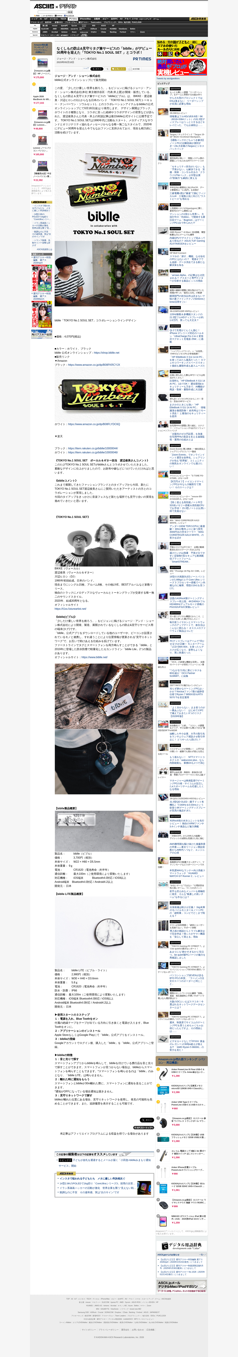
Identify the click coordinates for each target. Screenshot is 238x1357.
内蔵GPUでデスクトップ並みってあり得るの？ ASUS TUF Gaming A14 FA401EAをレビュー (187, 241)
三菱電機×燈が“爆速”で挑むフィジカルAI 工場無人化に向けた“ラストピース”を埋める (188, 196)
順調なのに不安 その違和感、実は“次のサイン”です (89, 1192)
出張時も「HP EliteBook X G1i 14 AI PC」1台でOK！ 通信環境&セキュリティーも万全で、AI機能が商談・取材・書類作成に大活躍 (187, 385)
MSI (93, 26)
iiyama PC (114, 1302)
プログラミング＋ (134, 1316)
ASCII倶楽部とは (44, 249)
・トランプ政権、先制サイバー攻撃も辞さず (41, 243)
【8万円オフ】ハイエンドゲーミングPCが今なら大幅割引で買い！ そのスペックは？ (187, 484)
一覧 (107, 69)
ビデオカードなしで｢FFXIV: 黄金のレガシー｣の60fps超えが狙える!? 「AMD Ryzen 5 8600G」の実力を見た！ (187, 1045)
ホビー (106, 19)
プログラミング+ (110, 22)
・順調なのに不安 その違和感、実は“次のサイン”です (41, 234)
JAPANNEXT (64, 35)
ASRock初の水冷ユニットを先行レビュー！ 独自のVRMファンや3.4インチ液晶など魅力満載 (187, 823)
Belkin (132, 29)
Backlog (113, 32)
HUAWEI (113, 29)
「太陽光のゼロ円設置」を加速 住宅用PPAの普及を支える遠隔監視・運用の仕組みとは (187, 436)
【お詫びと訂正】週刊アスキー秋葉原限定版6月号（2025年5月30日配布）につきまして (181, 1267)
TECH (63, 19)
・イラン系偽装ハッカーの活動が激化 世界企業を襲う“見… (41, 225)
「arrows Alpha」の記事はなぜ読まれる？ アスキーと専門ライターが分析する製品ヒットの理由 (187, 278)
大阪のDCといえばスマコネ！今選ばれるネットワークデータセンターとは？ (187, 1004)
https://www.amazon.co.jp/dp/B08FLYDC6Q (94, 424)
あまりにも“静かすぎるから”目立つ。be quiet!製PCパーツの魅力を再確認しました (187, 954)
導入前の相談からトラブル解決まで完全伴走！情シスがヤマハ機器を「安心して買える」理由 (187, 934)
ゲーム (156, 19)
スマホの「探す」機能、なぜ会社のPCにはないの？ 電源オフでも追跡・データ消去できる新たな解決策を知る (187, 260)
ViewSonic (123, 29)
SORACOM (109, 1312)
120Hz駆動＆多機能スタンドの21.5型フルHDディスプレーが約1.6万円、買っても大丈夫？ (187, 317)
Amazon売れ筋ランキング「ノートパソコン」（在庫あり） (41, 48)
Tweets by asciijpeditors (168, 78)
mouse (54, 26)
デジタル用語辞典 (115, 1319)
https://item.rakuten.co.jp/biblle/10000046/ (93, 452)
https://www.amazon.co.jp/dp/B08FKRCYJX (94, 364)
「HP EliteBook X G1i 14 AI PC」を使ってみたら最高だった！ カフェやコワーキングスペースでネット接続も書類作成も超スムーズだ (188, 361)
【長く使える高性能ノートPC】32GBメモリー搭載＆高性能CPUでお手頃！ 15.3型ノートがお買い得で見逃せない (187, 506)
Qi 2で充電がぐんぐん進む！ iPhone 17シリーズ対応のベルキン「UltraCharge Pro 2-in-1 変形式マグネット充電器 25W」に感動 (187, 336)
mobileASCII (128, 1319)
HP (113, 26)
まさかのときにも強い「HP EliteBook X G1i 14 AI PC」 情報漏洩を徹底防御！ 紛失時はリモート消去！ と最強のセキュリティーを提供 (188, 410)
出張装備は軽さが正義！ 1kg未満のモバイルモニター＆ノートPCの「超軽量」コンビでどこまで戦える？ (187, 911)
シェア (86, 68)
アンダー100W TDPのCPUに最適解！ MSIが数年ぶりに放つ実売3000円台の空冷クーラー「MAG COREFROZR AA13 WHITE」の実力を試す (187, 532)
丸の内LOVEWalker (156, 1322)
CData (103, 32)
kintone (65, 32)
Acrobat (55, 32)
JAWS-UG (98, 1306)
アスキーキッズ (37, 22)
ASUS (103, 26)
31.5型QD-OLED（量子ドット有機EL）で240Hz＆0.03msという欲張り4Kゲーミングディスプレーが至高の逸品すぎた (187, 806)
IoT (45, 19)
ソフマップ (74, 35)
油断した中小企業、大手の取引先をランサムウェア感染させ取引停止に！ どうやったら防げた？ (187, 736)
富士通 (45, 26)
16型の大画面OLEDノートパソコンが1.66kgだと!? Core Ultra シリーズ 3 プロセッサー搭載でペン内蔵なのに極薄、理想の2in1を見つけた (187, 582)
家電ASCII (59, 22)
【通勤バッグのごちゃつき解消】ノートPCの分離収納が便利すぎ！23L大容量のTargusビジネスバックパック (187, 144)
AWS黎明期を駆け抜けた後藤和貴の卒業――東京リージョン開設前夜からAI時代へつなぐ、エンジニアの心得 (187, 848)
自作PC (114, 19)
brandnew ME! (84, 35)
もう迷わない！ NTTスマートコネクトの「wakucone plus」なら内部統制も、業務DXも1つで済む (187, 760)
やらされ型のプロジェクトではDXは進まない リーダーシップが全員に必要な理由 (187, 101)
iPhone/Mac (85, 19)
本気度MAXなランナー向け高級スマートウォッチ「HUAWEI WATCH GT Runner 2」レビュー (187, 873)
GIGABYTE (74, 29)
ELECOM (45, 29)
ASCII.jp (44, 6)
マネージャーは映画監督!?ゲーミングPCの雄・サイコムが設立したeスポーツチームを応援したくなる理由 (187, 785)
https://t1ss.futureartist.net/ (70, 608)
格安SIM (48, 22)
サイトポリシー (89, 1330)
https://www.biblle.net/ (95, 657)
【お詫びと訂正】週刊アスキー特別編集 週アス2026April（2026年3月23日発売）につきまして (181, 1260)
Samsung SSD (83, 1312)
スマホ (135, 19)
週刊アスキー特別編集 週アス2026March (42, 296)
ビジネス (54, 19)
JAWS (45, 32)
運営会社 (125, 1330)
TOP (68, 1299)
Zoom (142, 32)
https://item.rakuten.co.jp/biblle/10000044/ (93, 448)
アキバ (127, 19)
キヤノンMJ (54, 35)
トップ (34, 19)
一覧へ (202, 1255)
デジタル (66, 6)
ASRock (93, 29)
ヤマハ (132, 32)
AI (41, 19)
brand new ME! (135, 1309)
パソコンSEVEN (84, 25)
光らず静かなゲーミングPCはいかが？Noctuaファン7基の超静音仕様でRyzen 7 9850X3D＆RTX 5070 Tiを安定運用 (187, 693)
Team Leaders (120, 1316)
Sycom (74, 26)
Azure (74, 32)
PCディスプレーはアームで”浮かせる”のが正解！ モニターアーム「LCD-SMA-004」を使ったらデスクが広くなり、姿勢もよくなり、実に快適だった (187, 647)
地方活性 (127, 22)
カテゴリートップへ (143, 1127)
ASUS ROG (64, 29)
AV (121, 19)
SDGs (120, 22)
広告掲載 (150, 1330)
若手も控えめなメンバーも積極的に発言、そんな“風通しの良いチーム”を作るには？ (187, 894)
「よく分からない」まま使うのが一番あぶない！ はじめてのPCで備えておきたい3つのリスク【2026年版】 (187, 712)
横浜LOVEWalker (95, 1322)
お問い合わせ (138, 1330)
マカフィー (45, 35)
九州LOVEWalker (140, 1322)
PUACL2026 (137, 22)
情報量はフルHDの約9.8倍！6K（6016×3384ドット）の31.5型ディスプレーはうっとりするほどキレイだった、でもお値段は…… (187, 120)
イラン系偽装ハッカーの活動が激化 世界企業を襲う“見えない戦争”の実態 (102, 1187)
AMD (55, 29)
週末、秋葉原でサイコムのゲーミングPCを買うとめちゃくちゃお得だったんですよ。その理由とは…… (187, 1026)
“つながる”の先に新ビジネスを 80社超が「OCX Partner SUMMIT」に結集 (187, 673)
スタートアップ (145, 19)
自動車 (97, 19)
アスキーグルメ (71, 22)
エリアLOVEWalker (80, 1322)
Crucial (103, 29)
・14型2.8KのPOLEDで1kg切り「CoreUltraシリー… (41, 216)
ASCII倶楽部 (199, 19)
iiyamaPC (64, 26)
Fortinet (123, 32)
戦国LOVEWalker (171, 1322)
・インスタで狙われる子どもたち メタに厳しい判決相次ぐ (41, 208)
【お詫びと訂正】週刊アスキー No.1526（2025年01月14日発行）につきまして (182, 1273)
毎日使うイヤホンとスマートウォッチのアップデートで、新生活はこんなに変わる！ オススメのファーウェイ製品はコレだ (188, 626)
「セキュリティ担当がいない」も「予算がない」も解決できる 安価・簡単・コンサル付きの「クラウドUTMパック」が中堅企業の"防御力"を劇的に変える (187, 172)
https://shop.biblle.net (106, 352)
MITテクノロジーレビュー (144, 1319)
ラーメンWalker (65, 1322)
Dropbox (94, 32)
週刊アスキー (83, 22)
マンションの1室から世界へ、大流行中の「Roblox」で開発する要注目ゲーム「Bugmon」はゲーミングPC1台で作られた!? (187, 218)
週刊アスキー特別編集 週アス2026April (42, 260)
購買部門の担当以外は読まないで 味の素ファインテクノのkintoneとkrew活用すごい (188, 299)
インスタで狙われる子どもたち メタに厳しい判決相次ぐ (92, 1178)
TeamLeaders (96, 22)
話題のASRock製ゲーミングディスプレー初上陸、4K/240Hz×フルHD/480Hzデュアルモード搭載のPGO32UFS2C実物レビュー (187, 602)
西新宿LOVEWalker (111, 1322)
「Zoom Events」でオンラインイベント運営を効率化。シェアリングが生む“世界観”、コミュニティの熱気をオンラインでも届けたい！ (187, 460)
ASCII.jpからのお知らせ (168, 1255)
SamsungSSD (82, 28)
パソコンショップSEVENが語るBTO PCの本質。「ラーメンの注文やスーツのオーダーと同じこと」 (187, 979)
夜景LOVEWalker (126, 1322)
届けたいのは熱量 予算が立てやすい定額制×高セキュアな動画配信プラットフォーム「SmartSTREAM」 (187, 557)
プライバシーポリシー (108, 1330)
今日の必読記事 (89, 1319)
